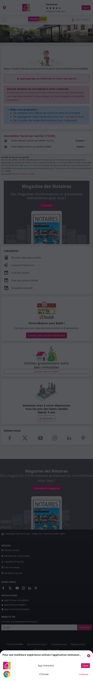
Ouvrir (85, 665)
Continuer (83, 674)
